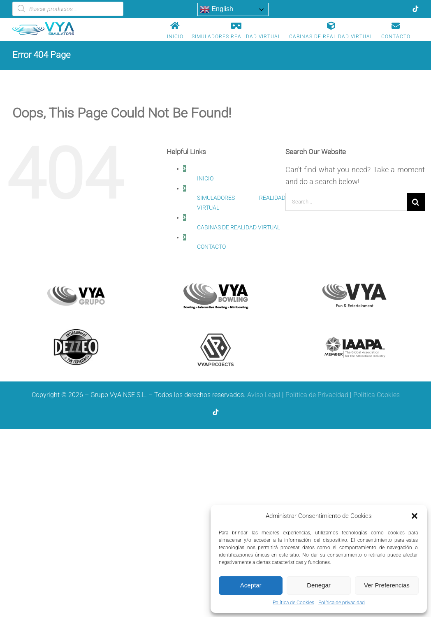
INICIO (205, 178)
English (216, 9)
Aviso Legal (263, 395)
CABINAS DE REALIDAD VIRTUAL (238, 227)
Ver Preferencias (387, 585)
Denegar (319, 585)
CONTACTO (211, 246)
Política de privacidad (341, 602)
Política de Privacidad (316, 395)
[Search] (416, 202)
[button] (414, 516)
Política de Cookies (293, 602)
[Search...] (346, 202)
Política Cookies (376, 395)
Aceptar (251, 585)
